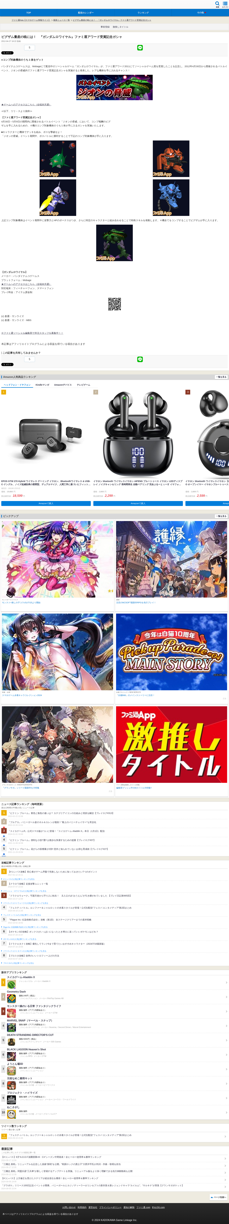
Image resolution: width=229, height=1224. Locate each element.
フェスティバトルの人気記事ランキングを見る (22, 915)
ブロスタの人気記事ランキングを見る (18, 963)
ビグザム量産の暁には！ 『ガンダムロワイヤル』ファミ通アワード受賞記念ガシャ (112, 20)
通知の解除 (129, 1207)
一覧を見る (221, 377)
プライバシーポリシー (110, 1207)
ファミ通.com (143, 1207)
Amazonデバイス (63, 385)
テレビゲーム (83, 385)
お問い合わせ (69, 1207)
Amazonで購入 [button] (46, 503)
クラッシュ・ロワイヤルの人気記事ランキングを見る (24, 891)
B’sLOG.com (158, 1207)
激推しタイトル (120, 27)
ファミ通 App (12, 5)
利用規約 (82, 1207)
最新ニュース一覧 (61, 20)
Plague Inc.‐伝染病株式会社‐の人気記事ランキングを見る (25, 927)
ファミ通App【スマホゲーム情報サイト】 (31, 20)
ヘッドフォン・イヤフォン (17, 385)
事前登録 (105, 27)
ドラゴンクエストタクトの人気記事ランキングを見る (24, 951)
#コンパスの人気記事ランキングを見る (19, 879)
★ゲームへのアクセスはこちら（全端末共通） (26, 104)
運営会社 (92, 1207)
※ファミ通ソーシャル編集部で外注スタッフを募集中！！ (32, 333)
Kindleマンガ (42, 385)
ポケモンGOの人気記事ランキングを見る (19, 939)
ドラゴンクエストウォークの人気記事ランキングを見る (25, 903)
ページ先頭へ (220, 1197)
